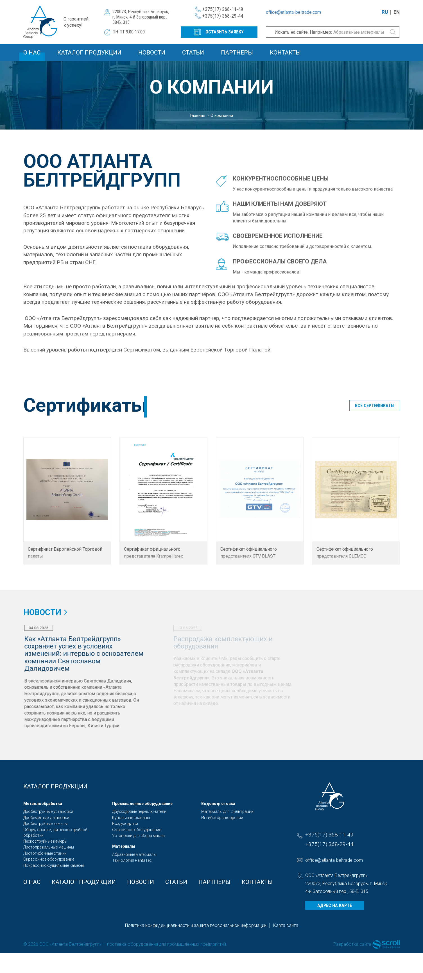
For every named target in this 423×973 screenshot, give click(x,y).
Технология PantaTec (132, 860)
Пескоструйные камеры (45, 841)
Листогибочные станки (45, 853)
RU (385, 12)
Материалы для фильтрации (227, 811)
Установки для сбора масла (138, 835)
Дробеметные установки (46, 817)
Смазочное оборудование (136, 829)
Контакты (285, 52)
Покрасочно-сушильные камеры (53, 865)
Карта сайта (285, 925)
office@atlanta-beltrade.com (293, 12)
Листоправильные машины (48, 847)
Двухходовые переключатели (139, 811)
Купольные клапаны (131, 817)
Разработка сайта (352, 944)
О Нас (31, 52)
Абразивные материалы (134, 854)
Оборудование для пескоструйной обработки (55, 832)
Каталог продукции (89, 52)
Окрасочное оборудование (48, 859)
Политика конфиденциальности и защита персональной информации (195, 925)
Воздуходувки (125, 823)
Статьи (193, 52)
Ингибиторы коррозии (222, 817)
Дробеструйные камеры (45, 823)
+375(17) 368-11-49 (222, 9)
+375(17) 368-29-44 (222, 16)
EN (396, 12)
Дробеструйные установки (48, 811)
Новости (151, 52)
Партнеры (237, 52)
